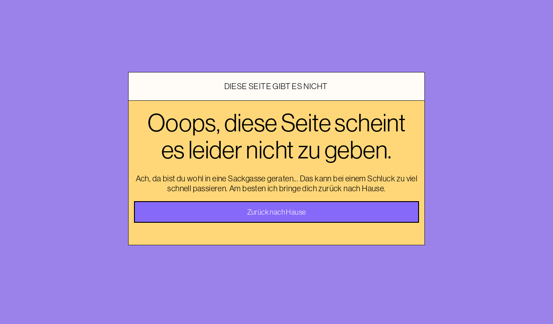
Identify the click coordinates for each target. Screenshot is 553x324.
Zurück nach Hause (276, 211)
